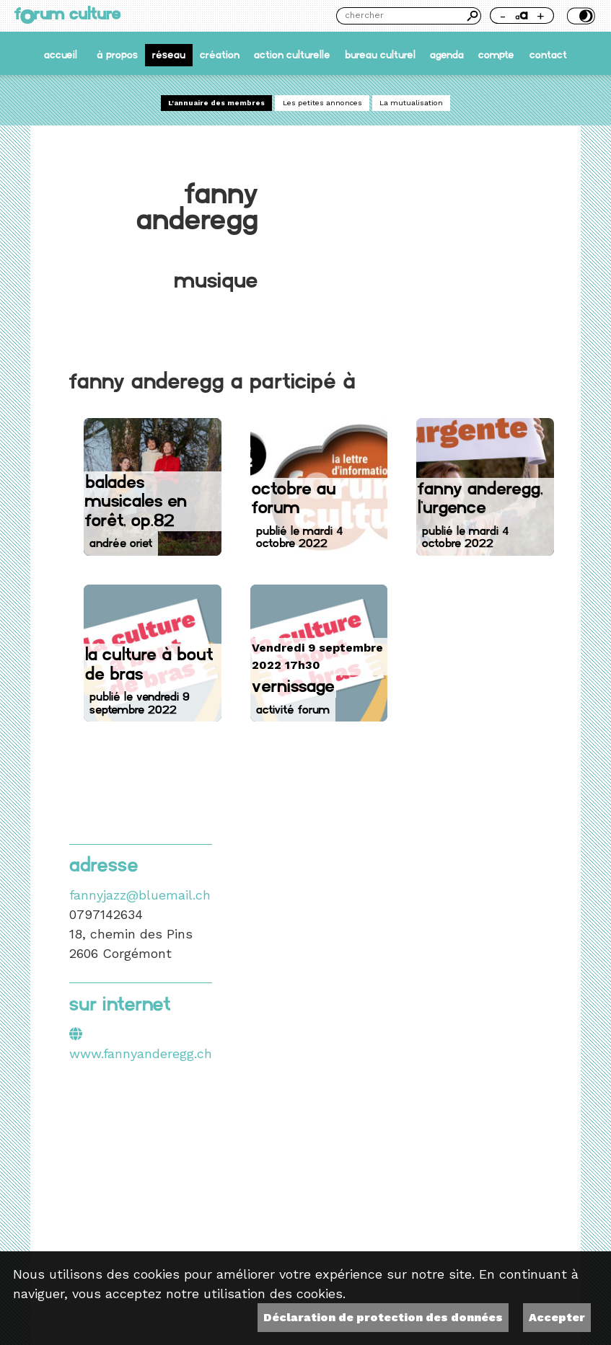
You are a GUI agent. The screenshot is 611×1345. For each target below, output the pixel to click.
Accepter (557, 1317)
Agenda (447, 55)
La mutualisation (411, 103)
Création (219, 55)
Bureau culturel (380, 55)
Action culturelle (292, 55)
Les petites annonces (322, 103)
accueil (60, 55)
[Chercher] (400, 16)
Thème (580, 16)
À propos (117, 55)
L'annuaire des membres (216, 103)
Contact (548, 55)
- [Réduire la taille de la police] (502, 15)
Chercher (472, 16)
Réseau (168, 55)
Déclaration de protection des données (383, 1317)
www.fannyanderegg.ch (140, 1053)
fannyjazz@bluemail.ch (140, 894)
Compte (496, 55)
